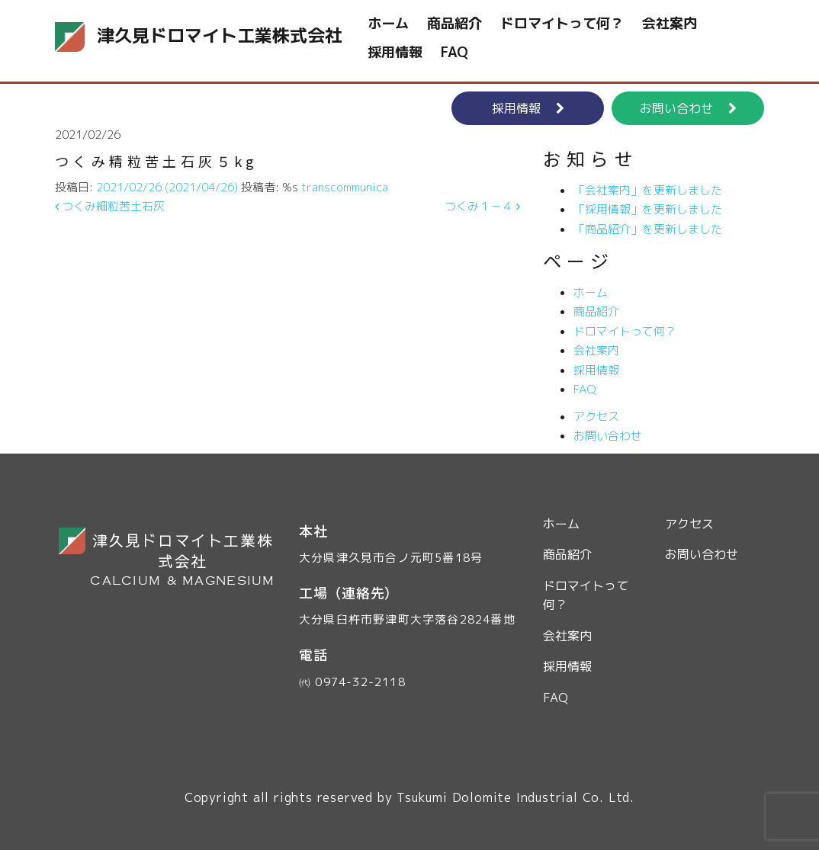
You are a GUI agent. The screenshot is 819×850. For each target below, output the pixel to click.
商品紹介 (454, 23)
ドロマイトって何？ (562, 23)
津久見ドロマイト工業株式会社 (150, 37)
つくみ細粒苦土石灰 (110, 206)
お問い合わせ (688, 108)
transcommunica (344, 187)
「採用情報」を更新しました (647, 209)
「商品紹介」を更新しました (647, 229)
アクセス (596, 417)
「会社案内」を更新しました (647, 190)
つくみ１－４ (482, 206)
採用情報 (395, 52)
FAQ (454, 52)
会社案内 (669, 23)
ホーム (388, 23)
